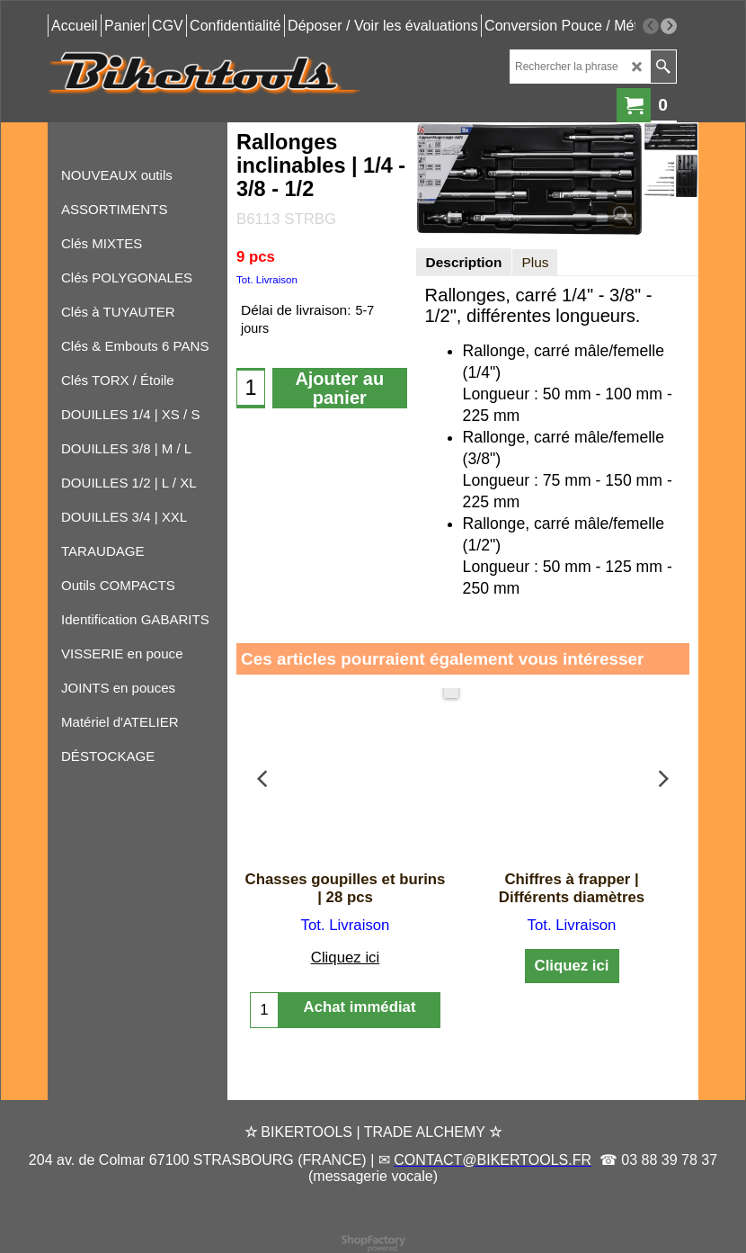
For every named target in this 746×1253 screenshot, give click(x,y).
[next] (669, 26)
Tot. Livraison (267, 279)
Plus (534, 262)
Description (464, 262)
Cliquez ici (345, 957)
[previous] (651, 26)
